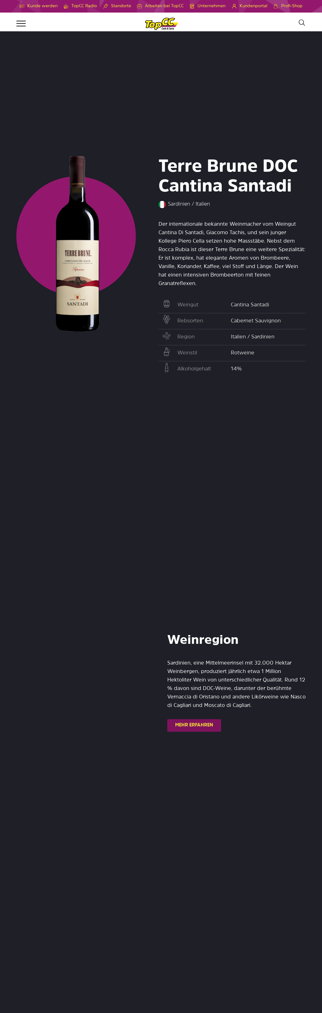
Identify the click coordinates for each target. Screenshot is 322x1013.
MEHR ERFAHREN (194, 725)
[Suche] (301, 23)
